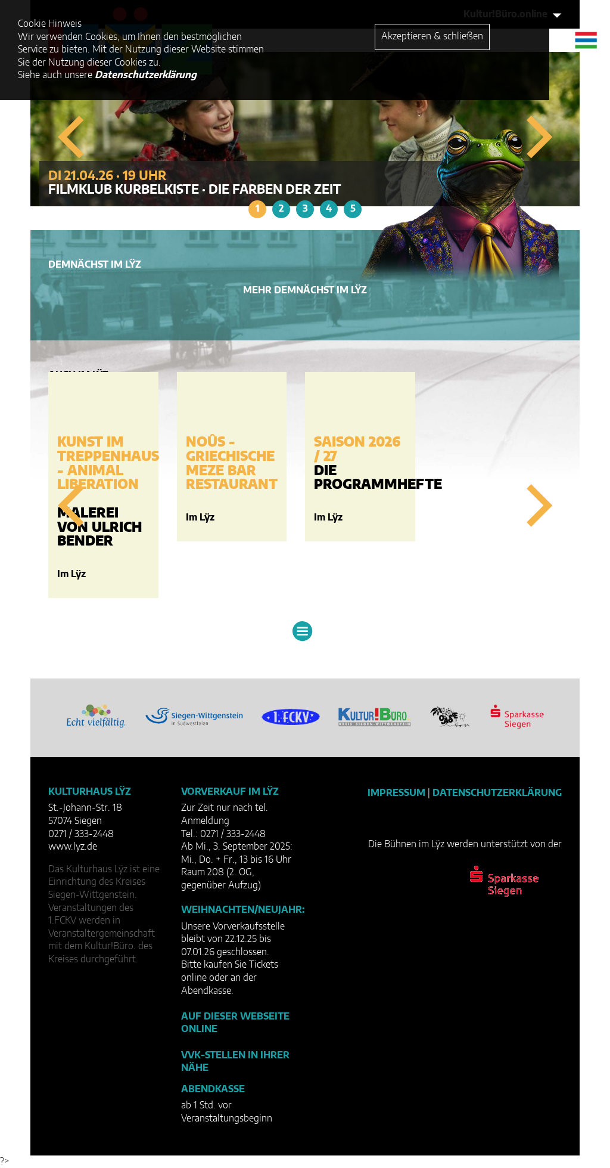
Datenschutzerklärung (497, 793)
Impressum (396, 793)
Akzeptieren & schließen (432, 36)
